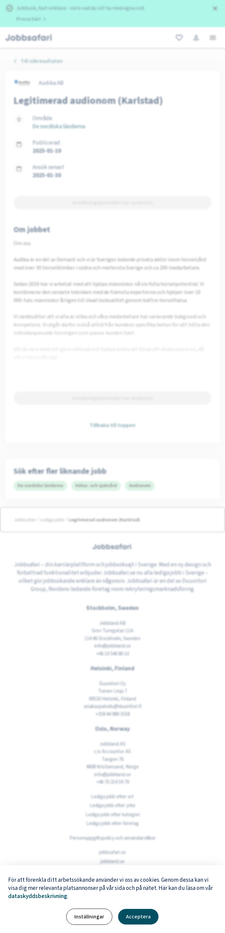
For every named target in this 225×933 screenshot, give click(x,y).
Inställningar (89, 916)
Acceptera (138, 916)
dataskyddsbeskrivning (37, 896)
